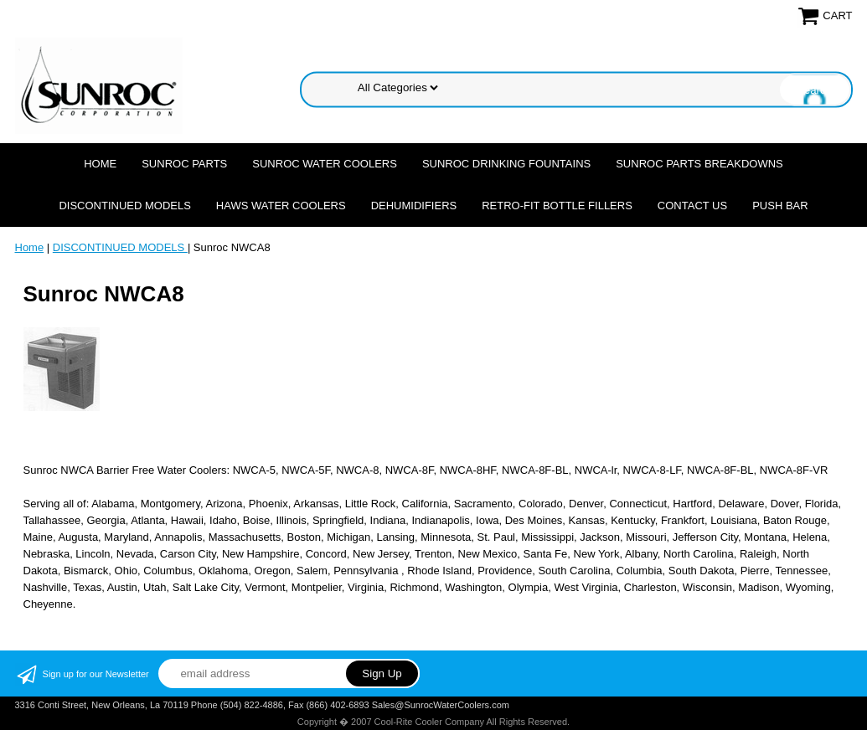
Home (100, 163)
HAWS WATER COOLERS (281, 205)
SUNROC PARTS (184, 163)
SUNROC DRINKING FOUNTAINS (506, 163)
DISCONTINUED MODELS (124, 205)
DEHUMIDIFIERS (414, 205)
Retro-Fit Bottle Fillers (557, 205)
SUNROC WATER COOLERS (324, 163)
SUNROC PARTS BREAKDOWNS (699, 163)
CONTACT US (692, 205)
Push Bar (780, 205)
